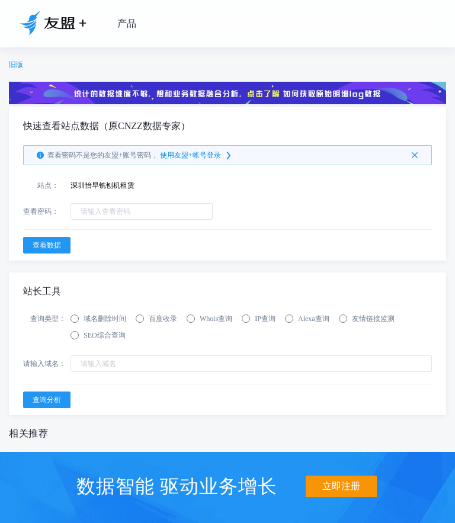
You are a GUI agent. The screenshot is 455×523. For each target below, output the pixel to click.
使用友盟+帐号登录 (196, 156)
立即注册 (341, 486)
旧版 (16, 64)
